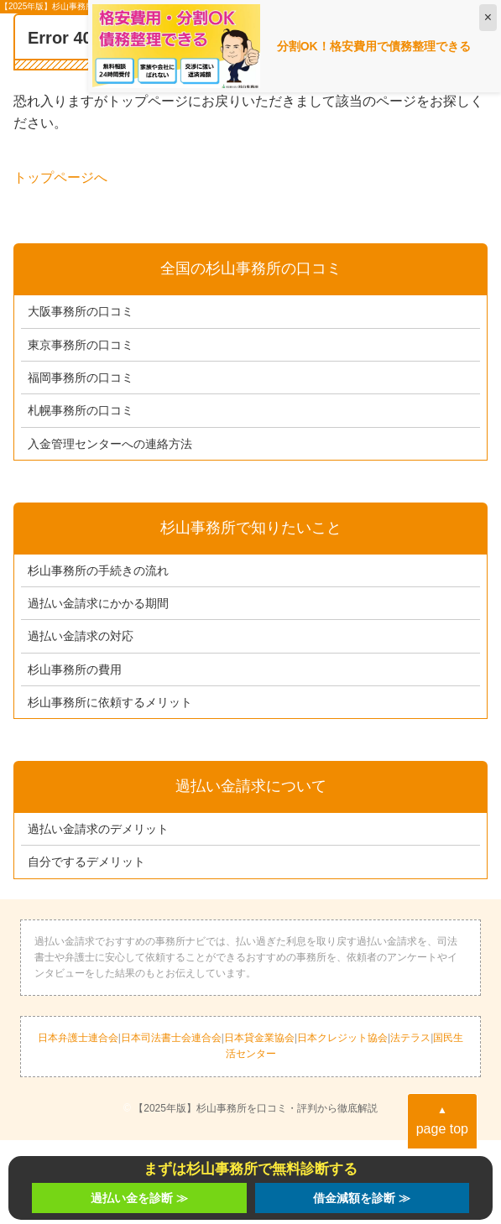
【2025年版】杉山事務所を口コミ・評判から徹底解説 (255, 1108)
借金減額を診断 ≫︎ (361, 1198)
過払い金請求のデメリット (98, 829)
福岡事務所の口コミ (80, 377)
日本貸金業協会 (259, 1038)
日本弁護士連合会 (78, 1038)
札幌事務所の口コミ (80, 410)
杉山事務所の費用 (75, 669)
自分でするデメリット (86, 861)
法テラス (410, 1038)
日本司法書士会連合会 (171, 1038)
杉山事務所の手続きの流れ (98, 570)
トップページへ (60, 177)
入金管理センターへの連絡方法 (110, 444)
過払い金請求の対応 (80, 636)
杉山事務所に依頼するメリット (110, 702)
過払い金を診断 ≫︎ (139, 1198)
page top (442, 1119)
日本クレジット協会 (342, 1038)
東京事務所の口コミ (80, 345)
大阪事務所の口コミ (80, 311)
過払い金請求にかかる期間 (98, 603)
